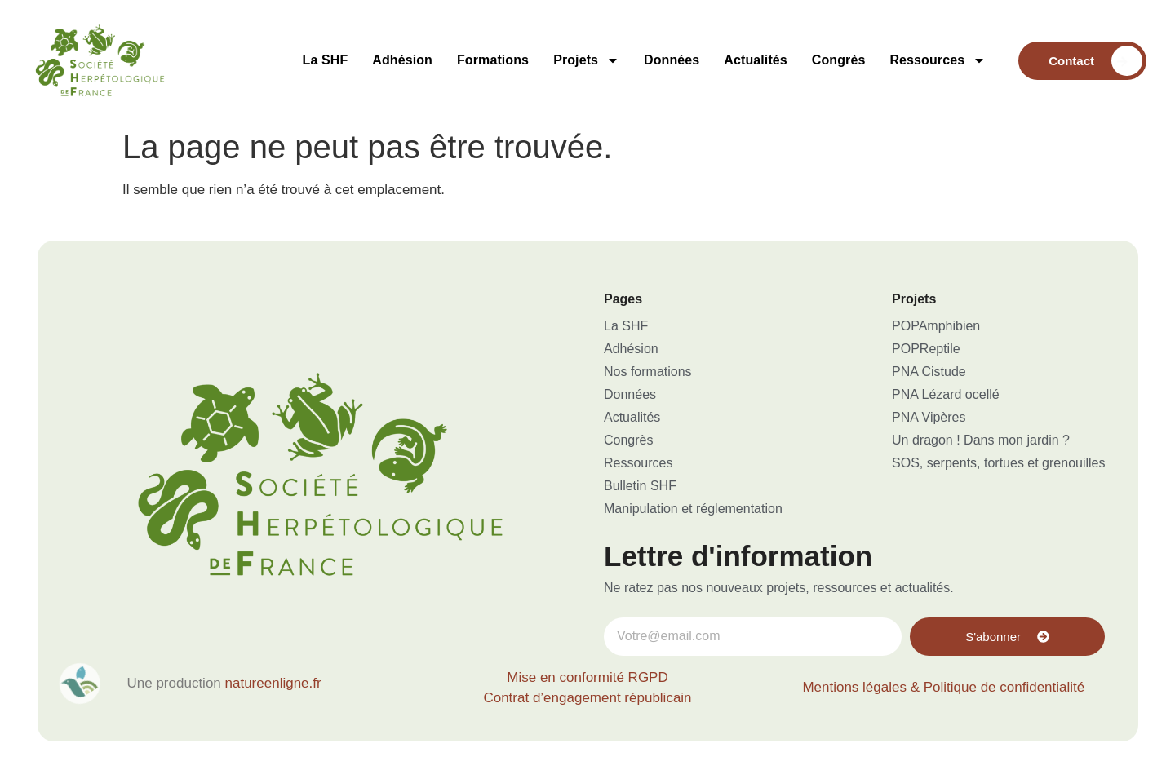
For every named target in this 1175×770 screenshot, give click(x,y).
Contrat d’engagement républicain (587, 698)
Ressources (937, 60)
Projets (586, 60)
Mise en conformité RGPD (587, 677)
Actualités (755, 60)
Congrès (839, 60)
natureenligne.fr (273, 683)
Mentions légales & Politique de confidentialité (943, 687)
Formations (493, 60)
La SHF (325, 60)
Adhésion (402, 60)
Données (671, 60)
